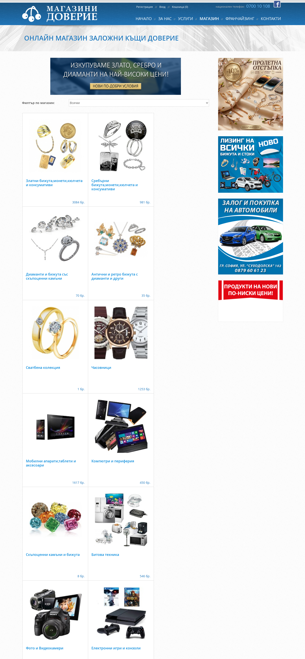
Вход (162, 6)
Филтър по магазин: (38, 103)
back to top (153, 644)
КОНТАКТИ (271, 18)
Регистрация (144, 6)
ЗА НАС (165, 18)
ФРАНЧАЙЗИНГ (240, 18)
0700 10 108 (258, 6)
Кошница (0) (180, 6)
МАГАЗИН (209, 18)
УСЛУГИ (185, 18)
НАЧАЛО (144, 18)
